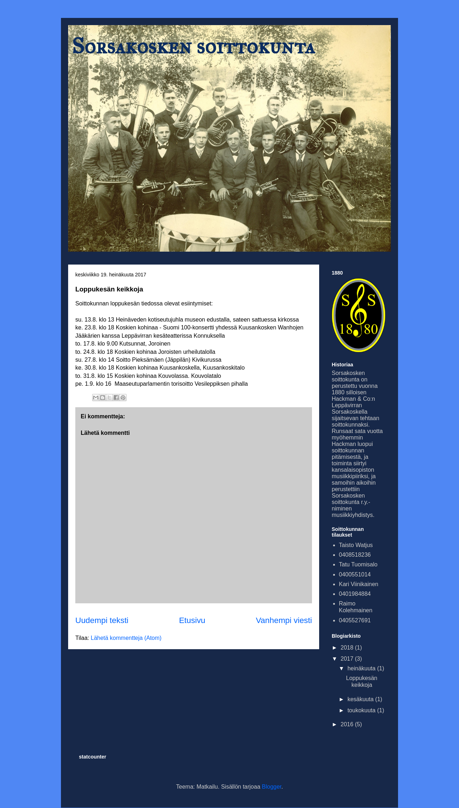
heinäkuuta (362, 668)
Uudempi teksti (101, 620)
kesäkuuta (361, 699)
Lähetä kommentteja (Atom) (126, 638)
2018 (348, 648)
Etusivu (192, 620)
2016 (348, 724)
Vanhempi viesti (284, 620)
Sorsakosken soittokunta (193, 46)
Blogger (271, 787)
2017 (348, 659)
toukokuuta (362, 710)
